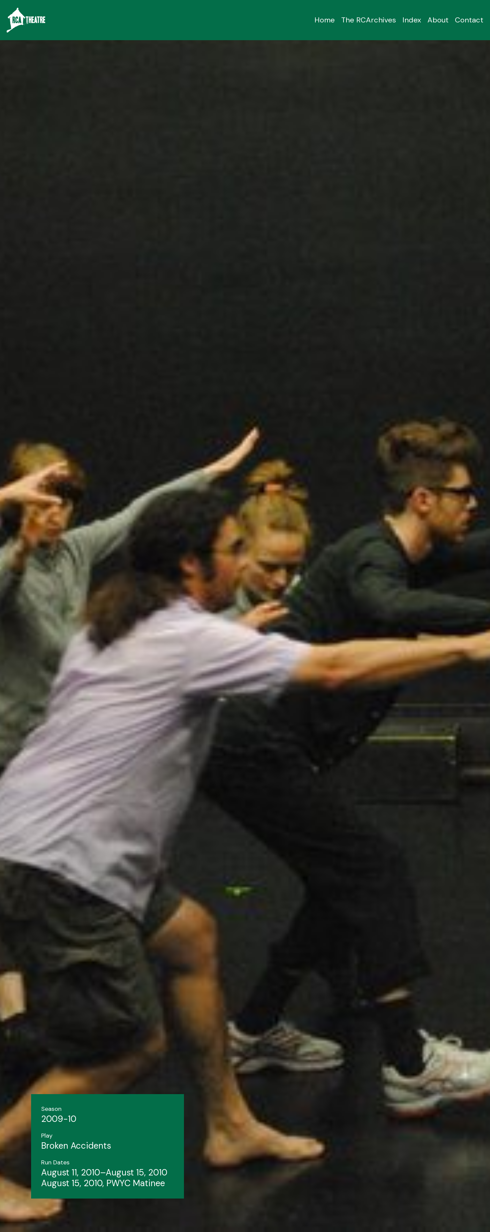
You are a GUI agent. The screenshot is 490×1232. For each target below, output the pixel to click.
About (438, 20)
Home (324, 20)
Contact (469, 20)
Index (411, 20)
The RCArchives (368, 20)
